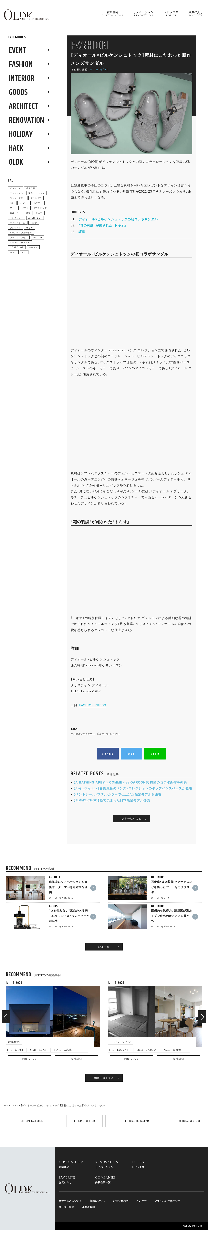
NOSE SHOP (17, 247)
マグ (24, 252)
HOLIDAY (21, 134)
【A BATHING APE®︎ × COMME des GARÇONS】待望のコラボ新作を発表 (130, 787)
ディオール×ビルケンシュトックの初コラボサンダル (118, 224)
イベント (24, 202)
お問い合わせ (121, 1206)
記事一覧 (103, 946)
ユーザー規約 (66, 1212)
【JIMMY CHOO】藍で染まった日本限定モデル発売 (111, 805)
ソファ (25, 207)
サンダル (76, 739)
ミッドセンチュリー (20, 242)
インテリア (15, 188)
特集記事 (30, 188)
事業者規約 (88, 1212)
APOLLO (37, 237)
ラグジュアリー (17, 198)
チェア (39, 212)
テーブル (33, 247)
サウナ (29, 227)
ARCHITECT (23, 106)
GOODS (18, 92)
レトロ (13, 252)
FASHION (21, 64)
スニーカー (15, 212)
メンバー (142, 1206)
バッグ (34, 222)
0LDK (16, 162)
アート (13, 207)
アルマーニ (15, 227)
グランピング (40, 207)
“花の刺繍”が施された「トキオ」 (102, 230)
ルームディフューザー (21, 232)
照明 (12, 202)
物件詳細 (76, 1059)
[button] (6, 1016)
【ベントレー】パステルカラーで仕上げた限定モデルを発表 (117, 799)
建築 (28, 212)
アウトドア (36, 198)
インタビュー (16, 217)
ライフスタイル (17, 222)
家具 (30, 193)
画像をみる (29, 1059)
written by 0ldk (99, 69)
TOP (6, 1105)
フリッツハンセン (18, 237)
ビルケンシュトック (108, 739)
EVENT (17, 51)
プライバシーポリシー (167, 1206)
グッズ (41, 193)
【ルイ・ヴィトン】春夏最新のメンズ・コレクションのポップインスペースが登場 (132, 793)
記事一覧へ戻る (131, 830)
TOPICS (14, 1105)
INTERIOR (21, 78)
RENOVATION (26, 120)
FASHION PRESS (93, 710)
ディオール (88, 739)
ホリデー (38, 202)
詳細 (81, 236)
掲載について (97, 1206)
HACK (16, 148)
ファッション (16, 193)
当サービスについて (70, 1206)
